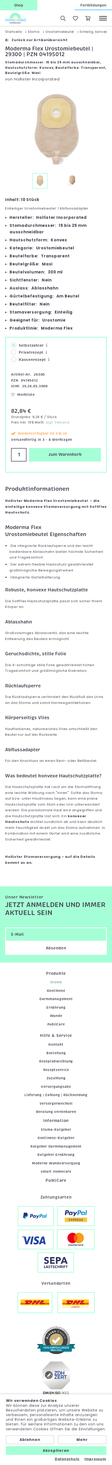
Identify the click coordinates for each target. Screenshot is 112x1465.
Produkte (56, 973)
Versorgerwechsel (56, 1103)
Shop (18, 5)
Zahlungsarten (56, 1197)
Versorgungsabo (56, 1086)
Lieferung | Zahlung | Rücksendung (56, 1095)
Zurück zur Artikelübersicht (36, 40)
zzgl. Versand (58, 422)
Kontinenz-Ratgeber (56, 1138)
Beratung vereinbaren (56, 1112)
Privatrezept (27, 352)
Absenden (56, 948)
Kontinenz (56, 990)
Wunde (56, 1016)
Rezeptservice (56, 1070)
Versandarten (56, 1283)
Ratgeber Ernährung (56, 1154)
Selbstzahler (27, 345)
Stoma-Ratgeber (56, 1129)
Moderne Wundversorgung (56, 1163)
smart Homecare (56, 1171)
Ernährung (56, 1007)
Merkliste (23, 394)
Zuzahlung (56, 1078)
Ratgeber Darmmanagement (56, 1146)
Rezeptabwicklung (56, 1061)
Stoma (56, 982)
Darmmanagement (56, 999)
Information (56, 1120)
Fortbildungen (93, 5)
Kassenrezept (28, 359)
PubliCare (56, 1024)
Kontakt (55, 1044)
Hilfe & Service (56, 1035)
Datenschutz (67, 1459)
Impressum (95, 1459)
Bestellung (56, 1053)
